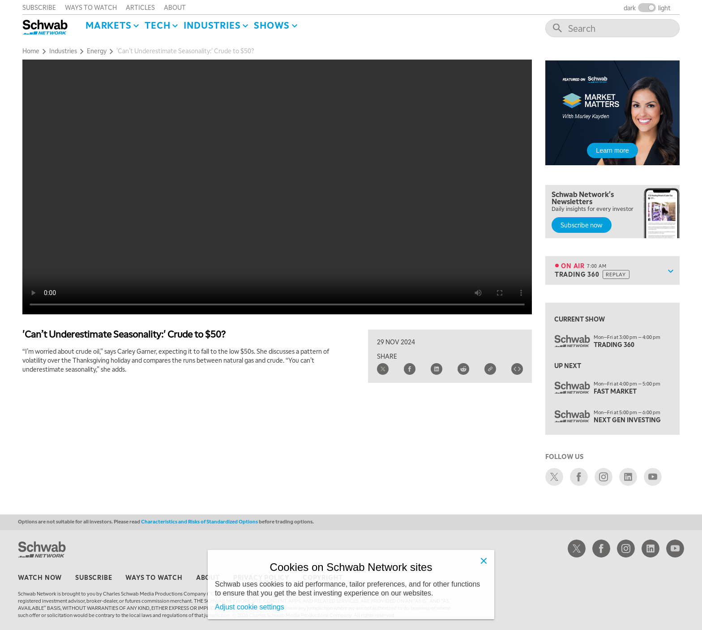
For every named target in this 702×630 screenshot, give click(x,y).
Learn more (612, 150)
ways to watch (91, 7)
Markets (109, 25)
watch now (40, 577)
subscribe (39, 7)
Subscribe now (582, 225)
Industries (212, 25)
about (175, 7)
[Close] (483, 560)
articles (140, 7)
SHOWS (272, 25)
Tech (157, 25)
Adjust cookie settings (249, 607)
